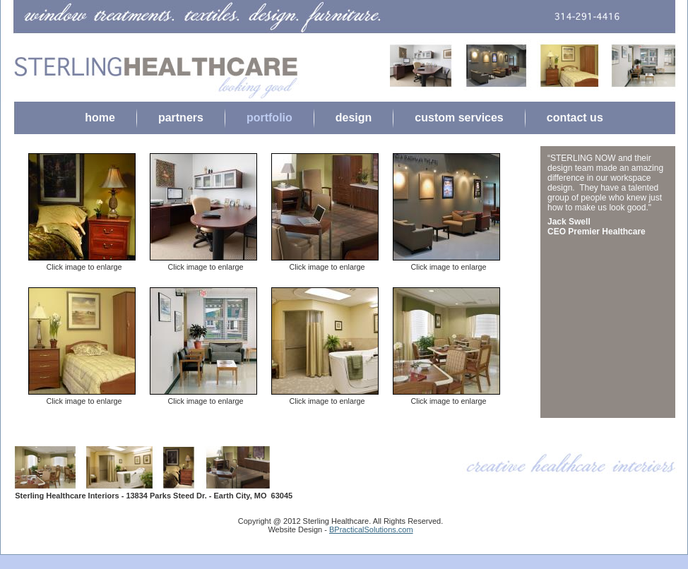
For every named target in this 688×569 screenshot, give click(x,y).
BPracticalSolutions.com (371, 529)
